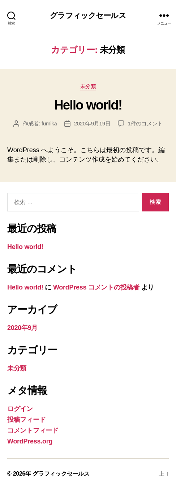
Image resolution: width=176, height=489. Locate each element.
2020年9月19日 (92, 123)
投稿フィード (26, 419)
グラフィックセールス (88, 15)
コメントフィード (33, 430)
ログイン (20, 408)
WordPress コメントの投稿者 (96, 287)
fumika (49, 123)
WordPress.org (29, 441)
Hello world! (88, 105)
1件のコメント (145, 123)
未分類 (88, 86)
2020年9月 (22, 327)
